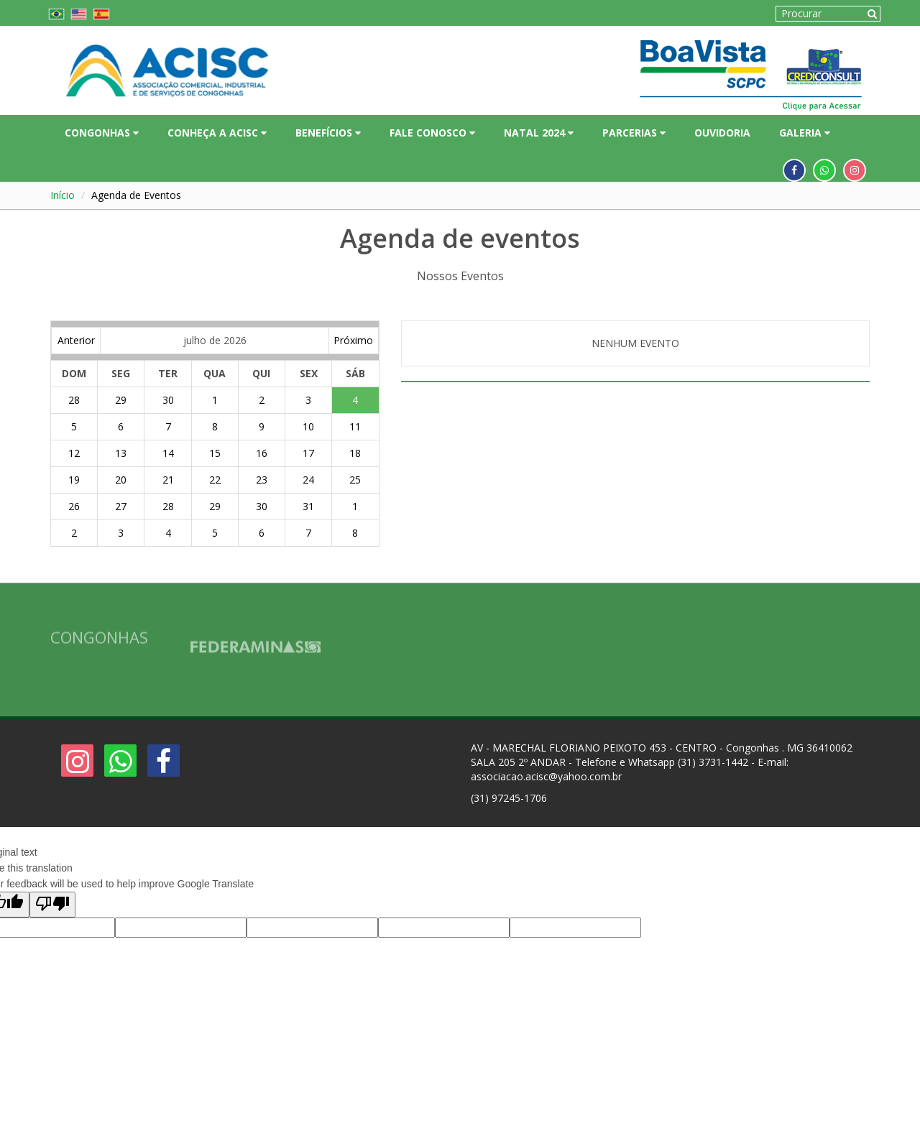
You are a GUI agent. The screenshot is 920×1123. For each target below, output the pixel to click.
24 (308, 479)
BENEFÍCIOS (328, 132)
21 (168, 479)
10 (308, 426)
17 (308, 453)
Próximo (353, 340)
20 (120, 479)
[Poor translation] (52, 905)
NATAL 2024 (539, 132)
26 (74, 506)
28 (74, 400)
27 (120, 506)
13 (120, 453)
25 (355, 479)
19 (74, 479)
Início (62, 195)
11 (355, 426)
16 (261, 453)
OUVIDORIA (722, 132)
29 (120, 400)
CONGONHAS (102, 132)
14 (168, 453)
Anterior (76, 340)
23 (261, 479)
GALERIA (804, 132)
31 (308, 506)
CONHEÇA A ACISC (217, 132)
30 (168, 400)
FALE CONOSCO (432, 132)
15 (215, 453)
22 (215, 479)
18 (355, 453)
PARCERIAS (634, 132)
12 (74, 453)
